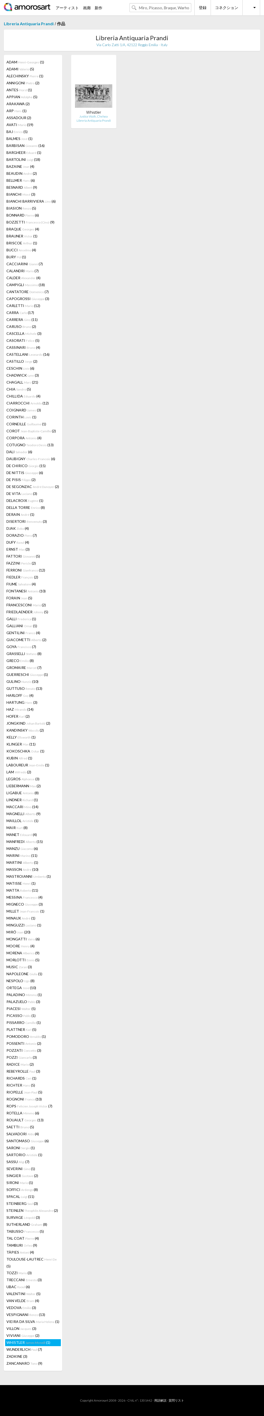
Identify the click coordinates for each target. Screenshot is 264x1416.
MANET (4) (21, 834)
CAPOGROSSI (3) (27, 298)
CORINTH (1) (21, 417)
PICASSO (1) (21, 1015)
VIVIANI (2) (22, 1335)
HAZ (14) (20, 709)
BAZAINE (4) (20, 166)
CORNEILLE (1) (26, 424)
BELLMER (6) (20, 180)
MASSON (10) (22, 869)
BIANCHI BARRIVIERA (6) (31, 201)
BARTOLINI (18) (23, 159)
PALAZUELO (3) (23, 1001)
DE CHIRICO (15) (26, 465)
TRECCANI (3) (24, 1280)
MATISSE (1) (21, 883)
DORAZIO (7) (21, 535)
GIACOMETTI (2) (26, 639)
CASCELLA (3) (24, 333)
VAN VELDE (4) (22, 1300)
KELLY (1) (21, 737)
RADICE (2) (20, 1064)
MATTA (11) (22, 890)
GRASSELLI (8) (24, 653)
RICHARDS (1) (21, 1078)
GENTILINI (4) (23, 633)
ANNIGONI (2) (22, 83)
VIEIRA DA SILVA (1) (32, 1321)
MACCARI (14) (22, 807)
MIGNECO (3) (24, 904)
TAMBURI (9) (21, 1245)
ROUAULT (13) (25, 1120)
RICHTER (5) (20, 1085)
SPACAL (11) (20, 1196)
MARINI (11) (21, 855)
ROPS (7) (29, 1106)
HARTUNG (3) (21, 702)
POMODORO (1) (26, 1036)
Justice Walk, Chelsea (93, 116)
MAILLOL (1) (22, 820)
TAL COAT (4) (22, 1238)
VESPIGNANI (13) (25, 1314)
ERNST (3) (18, 549)
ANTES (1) (19, 90)
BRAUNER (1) (21, 236)
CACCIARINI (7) (24, 264)
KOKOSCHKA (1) (25, 751)
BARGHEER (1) (23, 152)
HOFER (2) (18, 716)
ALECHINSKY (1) (24, 76)
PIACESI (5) (21, 1008)
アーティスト (67, 7)
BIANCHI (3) (20, 194)
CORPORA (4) (24, 438)
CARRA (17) (20, 312)
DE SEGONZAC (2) (32, 486)
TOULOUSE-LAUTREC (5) (31, 1262)
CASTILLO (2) (21, 361)
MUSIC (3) (19, 967)
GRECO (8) (20, 660)
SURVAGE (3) (23, 1217)
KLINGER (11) (21, 744)
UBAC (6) (18, 1287)
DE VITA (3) (21, 493)
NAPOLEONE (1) (24, 974)
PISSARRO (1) (23, 1022)
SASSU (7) (17, 1162)
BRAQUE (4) (22, 229)
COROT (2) (31, 431)
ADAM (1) (25, 62)
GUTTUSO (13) (24, 688)
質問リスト (176, 1400)
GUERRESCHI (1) (27, 674)
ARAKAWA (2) (18, 104)
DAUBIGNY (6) (30, 459)
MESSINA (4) (24, 897)
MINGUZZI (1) (23, 925)
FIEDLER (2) (22, 577)
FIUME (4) (21, 584)
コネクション (226, 7)
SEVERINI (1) (20, 1168)
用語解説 (160, 1400)
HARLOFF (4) (20, 695)
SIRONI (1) (19, 1182)
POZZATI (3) (23, 1050)
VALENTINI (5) (23, 1293)
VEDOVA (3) (21, 1307)
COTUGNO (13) (30, 445)
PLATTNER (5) (21, 1029)
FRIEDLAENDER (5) (27, 612)
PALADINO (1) (24, 994)
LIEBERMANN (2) (23, 786)
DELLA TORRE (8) (25, 507)
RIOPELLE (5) (24, 1092)
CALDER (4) (23, 278)
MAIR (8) (17, 827)
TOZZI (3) (19, 1273)
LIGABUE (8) (22, 793)
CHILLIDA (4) (23, 396)
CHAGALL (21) (22, 382)
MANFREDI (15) (24, 841)
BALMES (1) (19, 138)
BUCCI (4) (21, 250)
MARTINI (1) (22, 862)
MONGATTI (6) (23, 939)
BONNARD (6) (22, 215)
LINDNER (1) (22, 800)
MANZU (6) (22, 848)
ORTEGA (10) (21, 988)
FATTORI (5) (23, 556)
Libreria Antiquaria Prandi (29, 23)
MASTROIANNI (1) (28, 876)
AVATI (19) (19, 124)
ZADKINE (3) (16, 1356)
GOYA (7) (21, 646)
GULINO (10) (22, 681)
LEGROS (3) (22, 779)
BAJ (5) (17, 131)
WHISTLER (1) (28, 1342)
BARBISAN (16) (25, 145)
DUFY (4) (17, 542)
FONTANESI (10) (26, 591)
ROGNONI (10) (24, 1099)
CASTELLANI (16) (28, 354)
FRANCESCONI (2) (26, 605)
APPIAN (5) (21, 97)
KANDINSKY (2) (25, 730)
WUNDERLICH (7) (24, 1349)
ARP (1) (16, 111)
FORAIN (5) (19, 598)
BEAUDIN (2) (21, 173)
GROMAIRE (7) (24, 667)
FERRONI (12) (25, 570)
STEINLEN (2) (32, 1210)
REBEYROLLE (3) (23, 1071)
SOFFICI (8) (22, 1189)
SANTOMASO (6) (27, 1141)
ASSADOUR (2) (18, 117)
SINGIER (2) (22, 1175)
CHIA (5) (18, 389)
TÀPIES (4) (20, 1252)
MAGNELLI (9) (23, 813)
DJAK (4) (17, 528)
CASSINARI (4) (23, 347)
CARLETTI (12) (23, 305)
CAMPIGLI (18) (25, 285)
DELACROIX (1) (24, 500)
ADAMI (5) (20, 69)
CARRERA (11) (22, 319)
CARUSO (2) (21, 326)
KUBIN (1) (19, 758)
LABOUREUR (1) (27, 765)
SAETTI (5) (20, 1127)
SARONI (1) (20, 1148)
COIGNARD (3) (23, 410)
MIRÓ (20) (18, 932)
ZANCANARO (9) (24, 1363)
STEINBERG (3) (22, 1203)
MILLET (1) (25, 911)
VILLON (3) (21, 1328)
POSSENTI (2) (23, 1043)
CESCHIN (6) (20, 368)
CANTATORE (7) (27, 291)
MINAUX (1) (20, 918)
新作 (98, 7)
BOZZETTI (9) (30, 222)
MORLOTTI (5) (22, 960)
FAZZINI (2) (21, 563)
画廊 (87, 7)
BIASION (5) (21, 208)
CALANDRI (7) (22, 271)
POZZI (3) (21, 1057)
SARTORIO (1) (24, 1155)
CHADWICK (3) (22, 375)
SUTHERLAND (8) (26, 1224)
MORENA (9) (22, 953)
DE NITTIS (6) (24, 472)
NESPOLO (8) (20, 981)
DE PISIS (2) (21, 479)
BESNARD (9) (21, 187)
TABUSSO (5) (25, 1231)
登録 (203, 7)
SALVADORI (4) (22, 1134)
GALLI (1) (21, 619)
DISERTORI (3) (26, 521)
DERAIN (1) (20, 514)
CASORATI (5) (22, 340)
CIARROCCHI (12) (27, 403)
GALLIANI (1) (21, 626)
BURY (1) (16, 257)
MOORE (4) (20, 946)
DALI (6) (19, 452)
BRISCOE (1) (21, 243)
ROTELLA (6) (22, 1113)
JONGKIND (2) (28, 723)
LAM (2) (18, 772)
